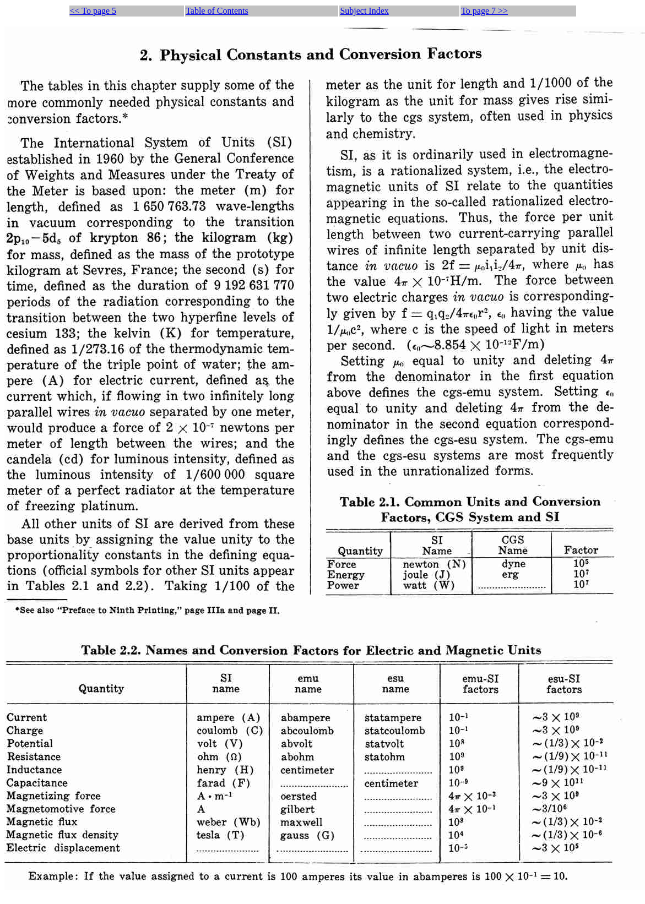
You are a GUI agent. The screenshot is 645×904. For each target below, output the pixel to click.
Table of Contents (217, 10)
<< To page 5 (93, 10)
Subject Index (364, 10)
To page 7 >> (484, 10)
